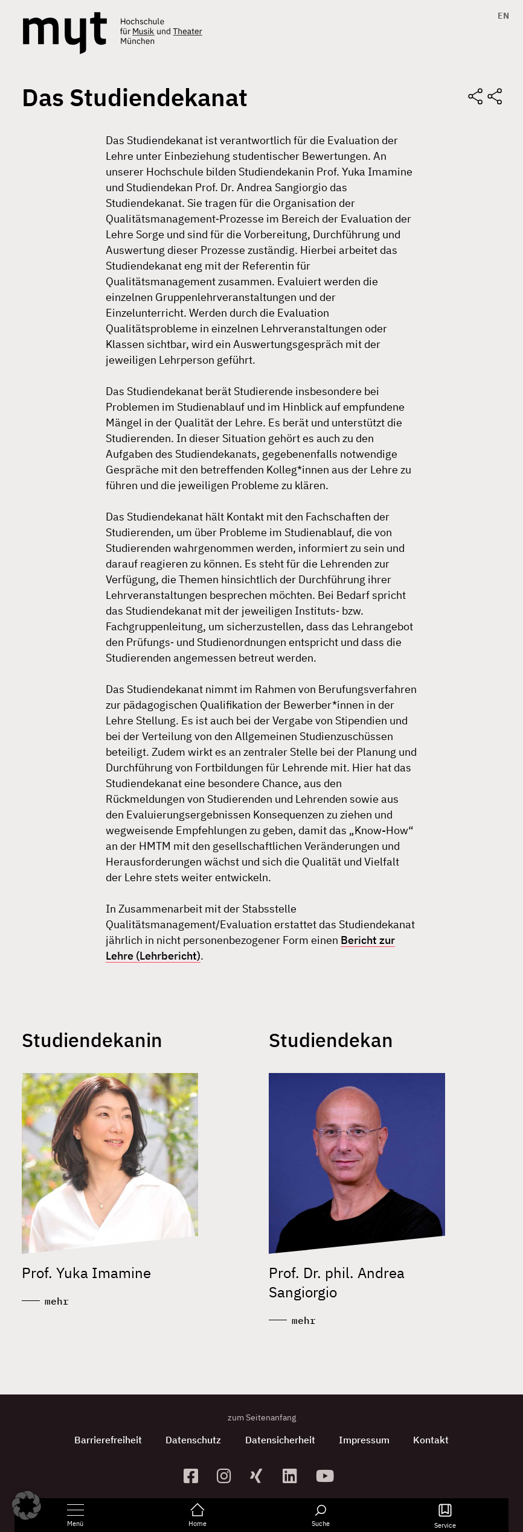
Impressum (364, 1440)
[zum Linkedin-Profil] (294, 1475)
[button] (26, 1505)
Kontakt (432, 1440)
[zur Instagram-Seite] (228, 1475)
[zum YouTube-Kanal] (327, 1475)
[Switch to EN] (500, 15)
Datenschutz (193, 1440)
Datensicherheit (280, 1440)
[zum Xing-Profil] (262, 1475)
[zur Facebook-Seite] (195, 1475)
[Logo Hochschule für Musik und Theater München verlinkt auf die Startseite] (65, 33)
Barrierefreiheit (107, 1440)
